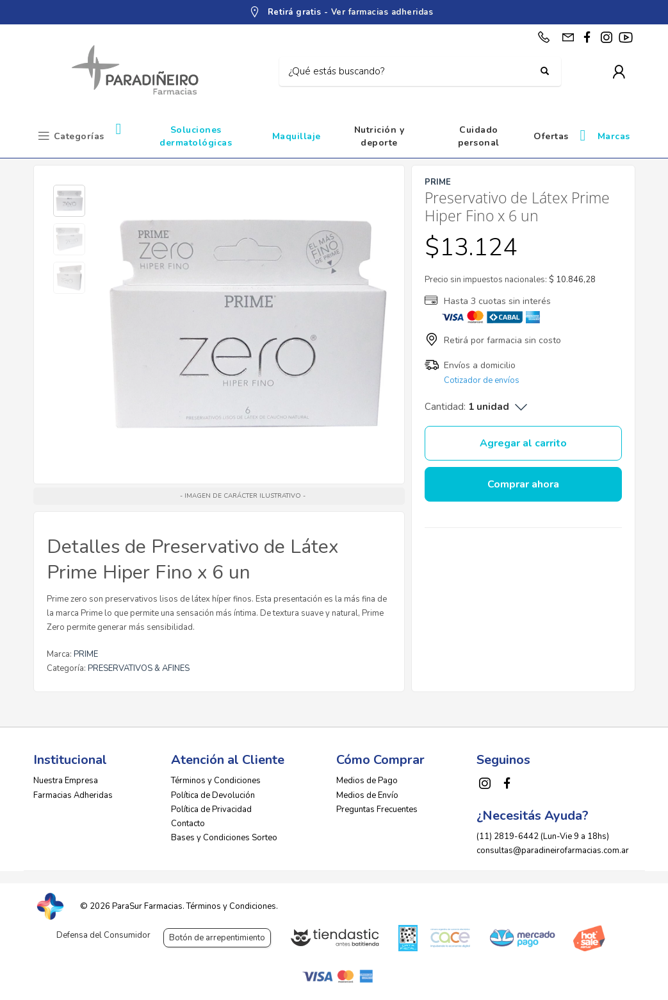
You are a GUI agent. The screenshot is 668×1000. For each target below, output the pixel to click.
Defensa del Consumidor (103, 935)
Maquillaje (296, 136)
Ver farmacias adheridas (382, 12)
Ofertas (551, 136)
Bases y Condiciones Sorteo (224, 837)
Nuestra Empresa (65, 780)
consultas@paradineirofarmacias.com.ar (553, 850)
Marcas (614, 136)
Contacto (188, 823)
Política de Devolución (213, 795)
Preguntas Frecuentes (377, 809)
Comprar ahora (523, 484)
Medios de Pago (367, 780)
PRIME (86, 654)
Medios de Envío (367, 795)
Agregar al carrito (523, 443)
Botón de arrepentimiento (217, 938)
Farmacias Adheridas (73, 795)
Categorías (79, 136)
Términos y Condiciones (216, 780)
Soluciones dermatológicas (195, 136)
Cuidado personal (479, 136)
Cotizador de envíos (481, 380)
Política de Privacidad (211, 809)
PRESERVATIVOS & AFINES (139, 668)
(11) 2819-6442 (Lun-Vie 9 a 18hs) (543, 836)
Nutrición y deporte (379, 136)
